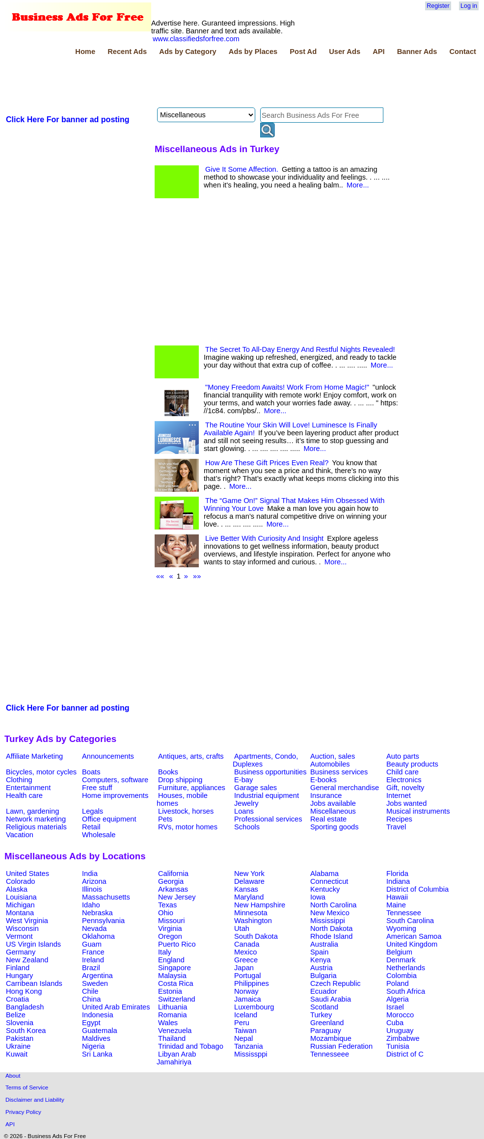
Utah (241, 928)
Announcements (108, 756)
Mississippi (327, 921)
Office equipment (109, 819)
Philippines (251, 983)
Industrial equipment (266, 795)
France (93, 952)
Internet (398, 795)
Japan (244, 968)
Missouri (171, 921)
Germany (20, 952)
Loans (244, 811)
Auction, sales (332, 756)
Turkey (321, 1015)
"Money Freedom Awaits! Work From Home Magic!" (287, 387)
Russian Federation (341, 1046)
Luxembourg (254, 1007)
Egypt (91, 1023)
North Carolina (333, 905)
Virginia (170, 928)
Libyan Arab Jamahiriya (176, 1058)
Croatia (17, 999)
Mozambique (330, 1038)
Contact (462, 51)
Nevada (94, 928)
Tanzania (248, 1046)
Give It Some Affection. (241, 169)
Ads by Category (187, 51)
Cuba (394, 1023)
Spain (319, 952)
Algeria (397, 999)
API (378, 51)
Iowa (317, 897)
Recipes (399, 819)
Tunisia (397, 1046)
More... (358, 185)
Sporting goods (334, 827)
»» (197, 576)
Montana (20, 913)
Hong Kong (24, 991)
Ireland (93, 960)
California (173, 873)
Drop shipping (180, 780)
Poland (397, 983)
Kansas (246, 889)
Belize (16, 1015)
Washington (253, 921)
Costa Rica (175, 983)
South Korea (26, 1030)
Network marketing (36, 819)
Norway (246, 991)
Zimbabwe (403, 1038)
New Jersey (177, 897)
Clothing (19, 780)
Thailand (172, 1038)
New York (249, 873)
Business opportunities (270, 772)
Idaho (91, 905)
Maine (396, 905)
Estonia (170, 991)
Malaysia (172, 976)
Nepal (243, 1038)
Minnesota (251, 913)
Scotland (324, 1007)
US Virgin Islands (33, 944)
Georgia (171, 881)
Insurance (326, 795)
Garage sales (255, 788)
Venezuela (174, 1030)
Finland (17, 968)
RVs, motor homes (187, 827)
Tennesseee (329, 1054)
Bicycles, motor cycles (41, 772)
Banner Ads (417, 51)
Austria (321, 968)
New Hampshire (259, 905)
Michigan (20, 905)
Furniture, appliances (191, 788)
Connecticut (329, 881)
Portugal (247, 976)
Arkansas (173, 889)
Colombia (401, 976)
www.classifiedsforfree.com (196, 39)
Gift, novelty (405, 788)
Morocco (400, 1015)
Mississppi (251, 1054)
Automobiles (330, 764)
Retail (91, 827)
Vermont (19, 936)
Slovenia (19, 1023)
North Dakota (331, 928)
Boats (91, 772)
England (171, 960)
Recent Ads (127, 51)
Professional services (268, 819)
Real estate (328, 819)
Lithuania (173, 1007)
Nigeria (93, 1046)
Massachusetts (106, 897)
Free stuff (97, 788)
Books (168, 772)
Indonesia (97, 1015)
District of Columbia (417, 889)
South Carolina (410, 921)
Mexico (245, 952)
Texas (167, 905)
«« (160, 576)
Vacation (19, 835)
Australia (324, 944)
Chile (90, 991)
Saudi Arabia (330, 999)
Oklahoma (98, 936)
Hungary (19, 976)
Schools (247, 827)
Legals (92, 811)
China (91, 999)
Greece (246, 960)
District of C (405, 1054)
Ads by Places (253, 51)
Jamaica (247, 999)
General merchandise (344, 788)
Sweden (95, 983)
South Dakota (256, 936)
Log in (468, 5)
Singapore (174, 968)
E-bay (243, 780)
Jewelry (246, 803)
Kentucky (325, 889)
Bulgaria (323, 976)
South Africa (405, 991)
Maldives (96, 1038)
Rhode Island (331, 936)
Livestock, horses (186, 811)
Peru (241, 1023)
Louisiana (21, 897)
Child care (402, 772)
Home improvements (115, 795)
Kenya (320, 960)
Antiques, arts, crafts (191, 756)
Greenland (327, 1023)
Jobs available (333, 803)
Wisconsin (22, 928)
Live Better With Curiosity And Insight (264, 538)
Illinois (92, 889)
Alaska (16, 889)
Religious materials (36, 827)
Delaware (249, 881)
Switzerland (176, 999)
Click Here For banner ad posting (68, 119)
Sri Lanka (97, 1054)
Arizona (94, 881)
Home (85, 51)
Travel (396, 827)
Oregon (170, 936)
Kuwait (16, 1054)
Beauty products (412, 764)
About (13, 1075)
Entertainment (28, 788)
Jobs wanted (406, 803)
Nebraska (97, 913)
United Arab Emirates (116, 1007)
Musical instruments (418, 811)
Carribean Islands (34, 983)
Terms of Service (26, 1087)
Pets (165, 819)
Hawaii (397, 897)
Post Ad (303, 51)
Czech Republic (335, 983)
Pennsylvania (103, 921)
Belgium (399, 952)
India (90, 873)
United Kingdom (411, 944)
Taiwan (245, 1030)
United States (27, 873)
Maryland (249, 897)
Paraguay (325, 1030)
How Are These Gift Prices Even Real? (266, 463)
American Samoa (413, 936)
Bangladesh (25, 1007)
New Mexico (330, 913)
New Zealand (27, 960)
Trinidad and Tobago (190, 1046)
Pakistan (19, 1038)
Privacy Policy (23, 1112)
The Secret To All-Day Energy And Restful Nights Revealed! (300, 349)
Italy (164, 952)
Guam (92, 944)
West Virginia (27, 921)
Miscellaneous (333, 811)
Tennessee (403, 913)
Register (438, 5)
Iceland (245, 1015)
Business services (339, 772)
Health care (24, 795)
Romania (172, 1015)
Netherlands (405, 968)
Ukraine (18, 1046)
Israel (395, 1007)
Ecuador (323, 991)
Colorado (20, 881)
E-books (323, 780)
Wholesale (98, 835)
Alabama (324, 873)
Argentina (97, 976)
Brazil (91, 968)
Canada (246, 944)
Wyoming (401, 928)
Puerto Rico (177, 944)
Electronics (404, 780)
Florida (397, 873)
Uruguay (399, 1030)
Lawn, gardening (32, 811)
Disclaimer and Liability (34, 1099)
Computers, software (115, 780)
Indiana (398, 881)
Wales (168, 1023)
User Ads (344, 51)
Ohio (165, 913)
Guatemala (99, 1030)
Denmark (400, 960)
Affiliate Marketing (34, 756)
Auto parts (402, 756)
